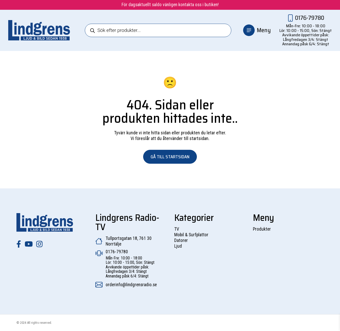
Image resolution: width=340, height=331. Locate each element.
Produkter (262, 229)
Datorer (181, 240)
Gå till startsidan (170, 156)
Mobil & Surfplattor (191, 234)
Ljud (178, 246)
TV (176, 229)
